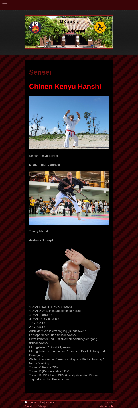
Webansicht (106, 406)
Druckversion (34, 402)
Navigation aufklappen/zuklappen (69, 5)
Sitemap (50, 402)
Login (110, 402)
